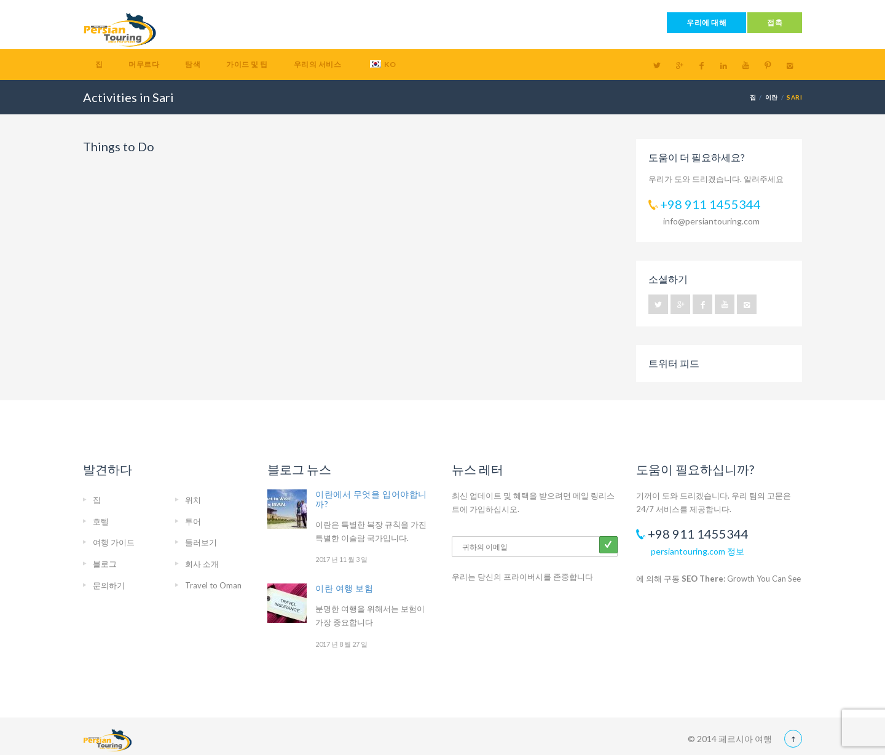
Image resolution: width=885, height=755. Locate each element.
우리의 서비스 (317, 64)
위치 (193, 500)
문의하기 (109, 585)
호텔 (101, 521)
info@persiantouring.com (711, 221)
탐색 (192, 64)
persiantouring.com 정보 (697, 551)
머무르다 (143, 64)
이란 (771, 97)
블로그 (105, 564)
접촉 (774, 22)
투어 (193, 521)
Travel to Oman (213, 585)
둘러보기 (201, 542)
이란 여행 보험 (344, 588)
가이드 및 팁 (246, 64)
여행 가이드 (114, 542)
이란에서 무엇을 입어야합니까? (371, 499)
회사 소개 (202, 564)
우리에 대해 (706, 22)
